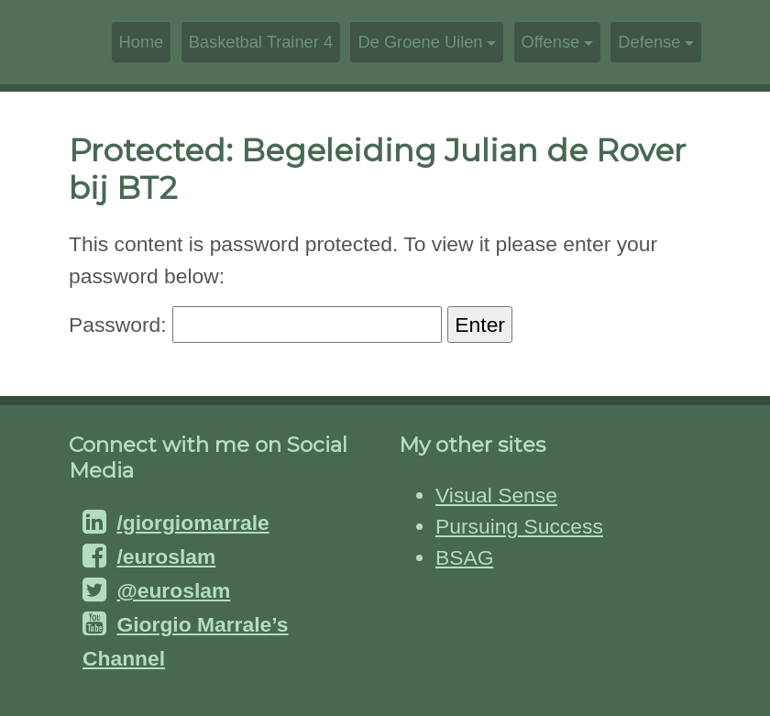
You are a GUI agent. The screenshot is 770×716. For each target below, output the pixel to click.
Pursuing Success (519, 526)
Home (141, 41)
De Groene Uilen (420, 41)
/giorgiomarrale (192, 522)
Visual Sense (496, 495)
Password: (255, 324)
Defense (649, 41)
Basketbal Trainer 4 (261, 41)
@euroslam (173, 590)
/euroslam (165, 556)
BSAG (464, 557)
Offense (551, 41)
